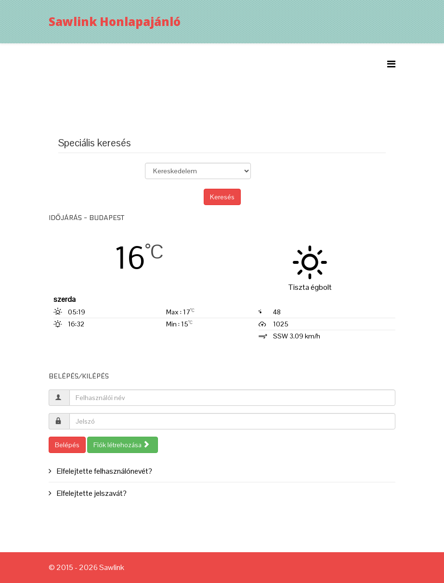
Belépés (67, 444)
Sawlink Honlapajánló (115, 21)
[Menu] (391, 64)
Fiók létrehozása (121, 444)
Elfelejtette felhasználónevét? (103, 471)
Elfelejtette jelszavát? (91, 493)
